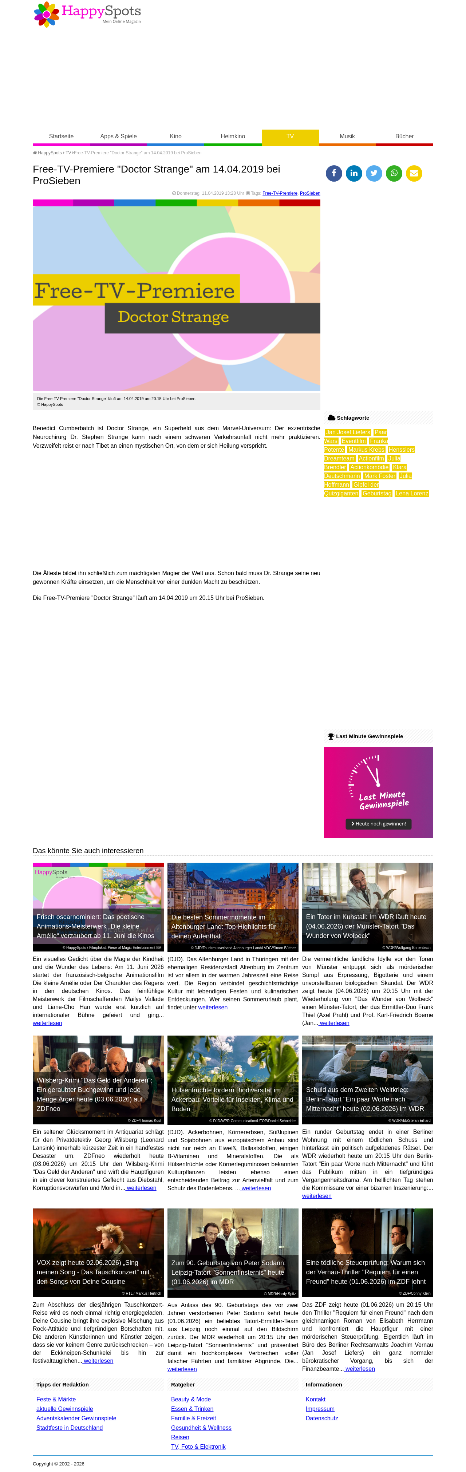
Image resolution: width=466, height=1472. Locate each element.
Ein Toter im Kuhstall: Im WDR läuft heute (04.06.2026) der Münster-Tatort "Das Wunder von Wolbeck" (366, 926)
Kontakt (315, 1399)
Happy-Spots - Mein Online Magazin (87, 14)
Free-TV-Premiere (279, 193)
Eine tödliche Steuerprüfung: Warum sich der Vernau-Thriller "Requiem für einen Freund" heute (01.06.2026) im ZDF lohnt (366, 1272)
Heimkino (233, 136)
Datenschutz (322, 1418)
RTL (129, 1293)
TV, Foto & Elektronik (198, 1447)
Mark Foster (379, 476)
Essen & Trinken (192, 1409)
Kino (176, 136)
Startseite (61, 136)
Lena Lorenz (412, 493)
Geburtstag (377, 493)
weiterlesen (47, 1023)
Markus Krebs (366, 450)
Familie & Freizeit (193, 1418)
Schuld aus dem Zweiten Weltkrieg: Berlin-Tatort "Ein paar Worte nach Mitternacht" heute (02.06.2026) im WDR (365, 1099)
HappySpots (47, 152)
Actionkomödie (369, 467)
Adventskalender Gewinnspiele (76, 1418)
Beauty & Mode (191, 1399)
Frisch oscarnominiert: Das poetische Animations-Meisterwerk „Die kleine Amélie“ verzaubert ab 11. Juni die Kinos (95, 926)
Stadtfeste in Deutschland (69, 1428)
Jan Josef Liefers (348, 432)
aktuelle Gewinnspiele (64, 1409)
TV (290, 136)
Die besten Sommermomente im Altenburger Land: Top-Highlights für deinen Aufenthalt (223, 927)
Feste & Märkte (56, 1399)
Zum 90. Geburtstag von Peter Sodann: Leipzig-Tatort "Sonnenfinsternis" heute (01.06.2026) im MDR (228, 1272)
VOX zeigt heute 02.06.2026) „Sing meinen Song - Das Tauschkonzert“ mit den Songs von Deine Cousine (93, 1272)
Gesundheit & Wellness (201, 1428)
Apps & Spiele (118, 136)
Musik (347, 136)
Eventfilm (354, 441)
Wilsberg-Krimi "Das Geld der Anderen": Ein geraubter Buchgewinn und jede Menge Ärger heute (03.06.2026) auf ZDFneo (95, 1094)
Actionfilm (371, 458)
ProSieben (310, 193)
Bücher (404, 136)
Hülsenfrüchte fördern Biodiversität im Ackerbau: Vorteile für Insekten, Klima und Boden (232, 1100)
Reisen (180, 1437)
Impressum (320, 1409)
